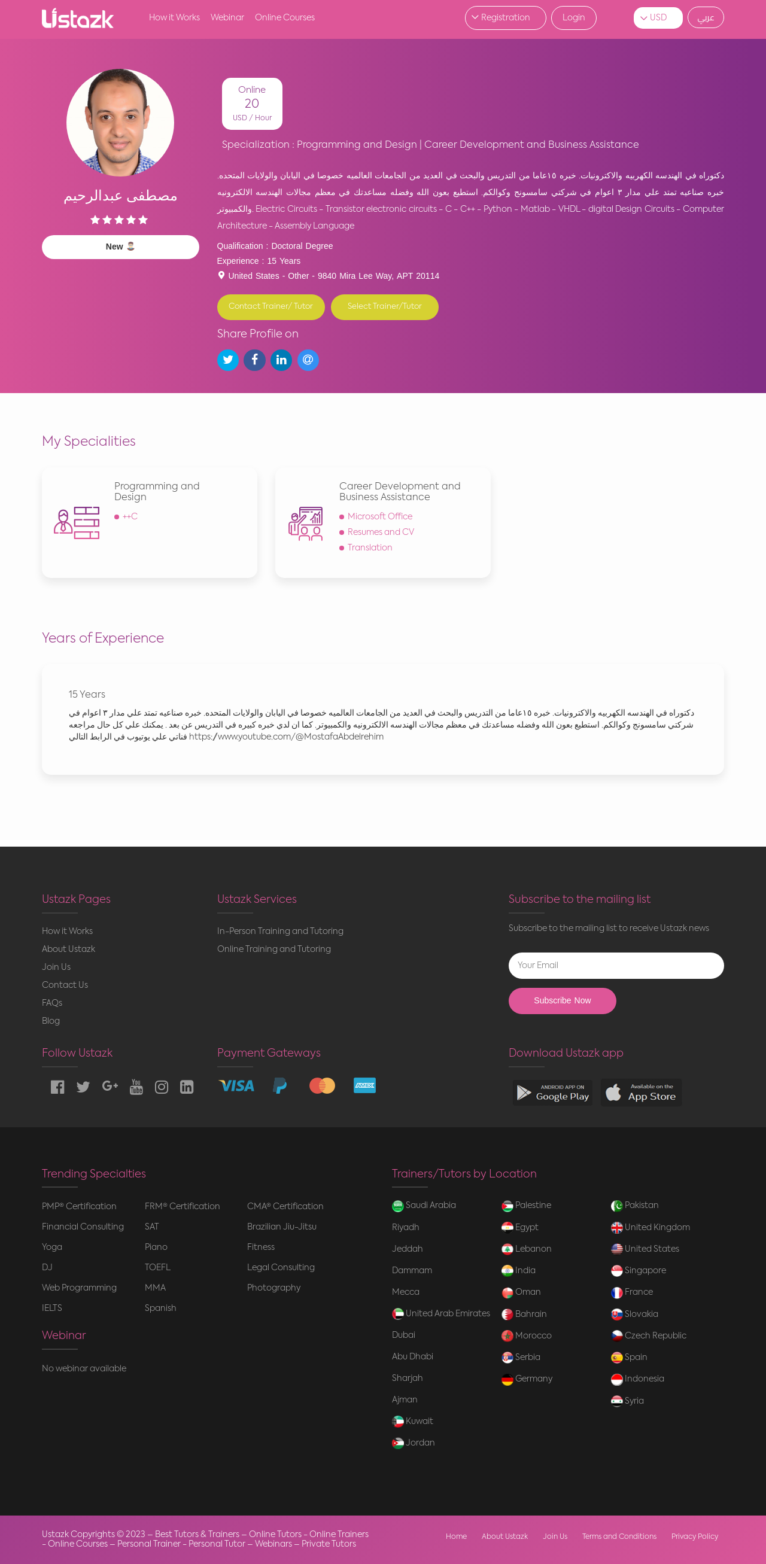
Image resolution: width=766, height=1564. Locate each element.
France (632, 1293)
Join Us (56, 967)
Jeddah (407, 1249)
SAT (152, 1227)
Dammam (412, 1271)
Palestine (526, 1206)
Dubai (403, 1335)
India (518, 1271)
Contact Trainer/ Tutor (271, 307)
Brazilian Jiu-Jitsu (282, 1227)
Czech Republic (648, 1336)
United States (645, 1249)
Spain (629, 1358)
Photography (273, 1288)
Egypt (520, 1228)
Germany (526, 1380)
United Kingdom (650, 1228)
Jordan (413, 1443)
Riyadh (406, 1228)
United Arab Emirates (441, 1314)
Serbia (520, 1358)
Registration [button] (505, 18)
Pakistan (635, 1206)
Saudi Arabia (424, 1206)
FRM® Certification (182, 1207)
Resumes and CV (381, 532)
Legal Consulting (281, 1268)
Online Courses (285, 18)
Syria (627, 1401)
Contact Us (65, 985)
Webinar (227, 18)
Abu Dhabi (412, 1357)
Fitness (261, 1247)
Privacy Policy (694, 1537)
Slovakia (634, 1314)
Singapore (638, 1271)
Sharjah (407, 1378)
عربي (706, 17)
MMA (155, 1288)
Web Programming (79, 1288)
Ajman (405, 1400)
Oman (521, 1293)
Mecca (406, 1292)
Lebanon (526, 1249)
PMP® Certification (79, 1207)
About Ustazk (68, 949)
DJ (47, 1268)
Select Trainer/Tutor (385, 307)
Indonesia (637, 1380)
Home (456, 1537)
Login (574, 18)
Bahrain (524, 1314)
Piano (156, 1247)
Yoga (52, 1247)
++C (130, 517)
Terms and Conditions (619, 1537)
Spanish (161, 1308)
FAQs (52, 1003)
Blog (51, 1021)
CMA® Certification (285, 1207)
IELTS (52, 1308)
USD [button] (658, 18)
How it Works (174, 18)
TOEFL (158, 1268)
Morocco (526, 1336)
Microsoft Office (380, 517)
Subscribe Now (562, 1001)
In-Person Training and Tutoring (280, 931)
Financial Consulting (83, 1227)
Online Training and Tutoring (274, 949)
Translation (370, 548)
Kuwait (412, 1422)
